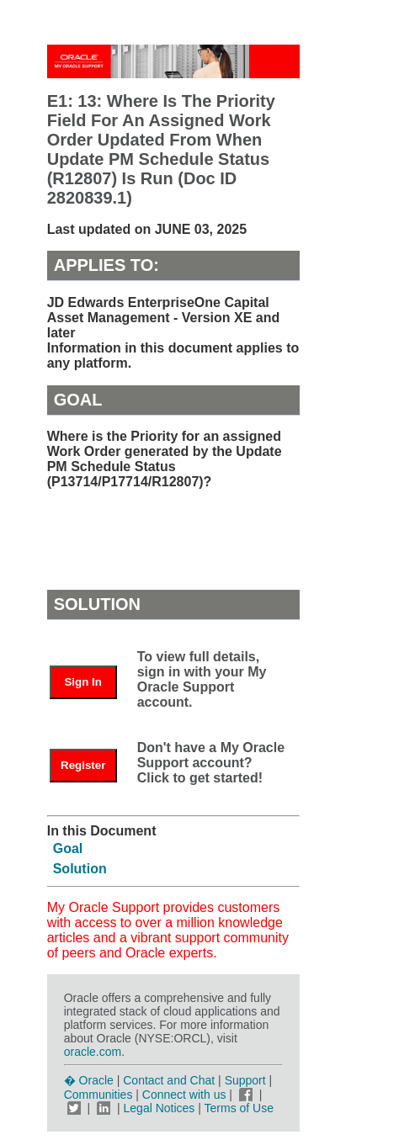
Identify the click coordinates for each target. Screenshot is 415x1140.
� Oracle (89, 1080)
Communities (98, 1094)
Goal (68, 848)
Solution (80, 869)
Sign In (82, 682)
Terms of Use (239, 1108)
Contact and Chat (169, 1080)
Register (83, 765)
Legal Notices (159, 1108)
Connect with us (186, 1094)
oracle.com (92, 1051)
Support (245, 1080)
